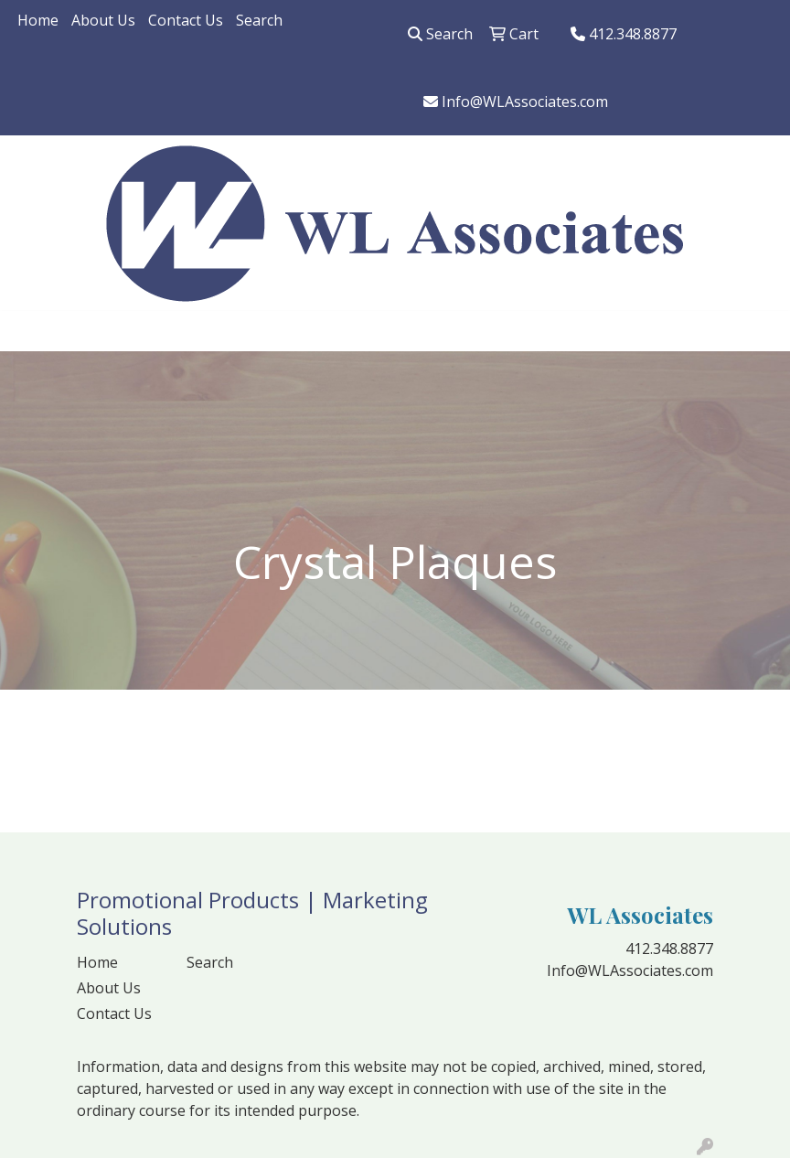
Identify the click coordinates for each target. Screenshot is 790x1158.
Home (38, 20)
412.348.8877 (624, 34)
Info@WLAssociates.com (515, 101)
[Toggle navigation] (28, 331)
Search (259, 20)
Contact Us (185, 20)
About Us (103, 20)
